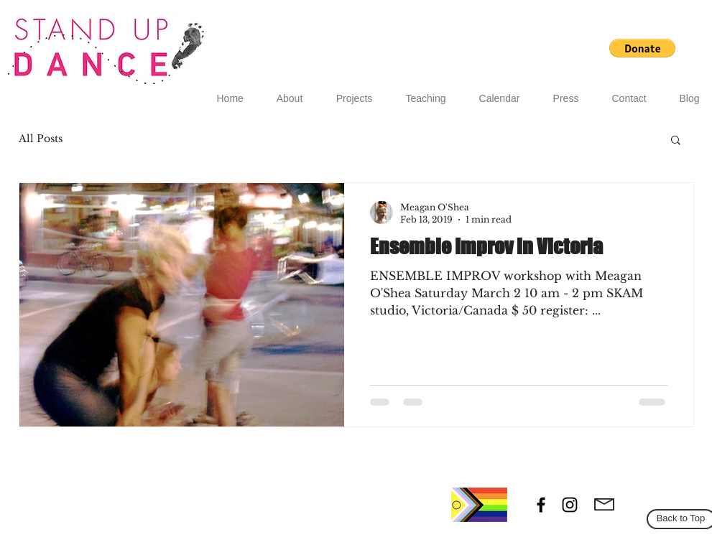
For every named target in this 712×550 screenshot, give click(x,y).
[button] (642, 48)
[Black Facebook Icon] (541, 505)
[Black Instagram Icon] (570, 505)
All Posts (41, 138)
